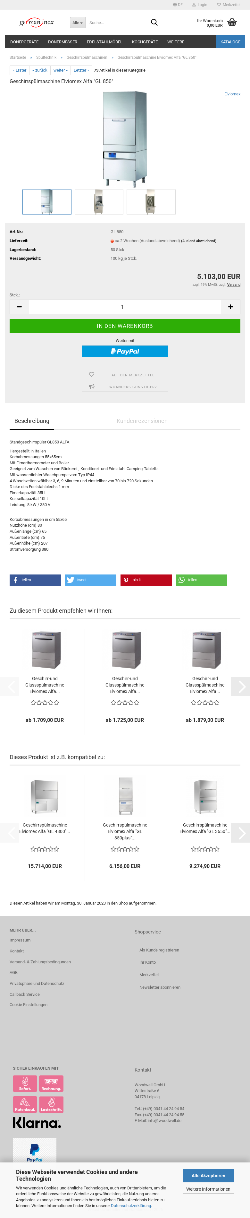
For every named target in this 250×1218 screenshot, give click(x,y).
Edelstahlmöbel (104, 41)
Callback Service (25, 994)
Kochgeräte (145, 41)
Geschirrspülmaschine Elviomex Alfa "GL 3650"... (204, 828)
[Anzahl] (125, 307)
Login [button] (199, 5)
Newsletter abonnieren (159, 987)
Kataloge (230, 41)
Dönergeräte (24, 41)
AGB (14, 972)
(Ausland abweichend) (198, 241)
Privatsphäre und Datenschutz (37, 983)
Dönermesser (62, 41)
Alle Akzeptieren (208, 1175)
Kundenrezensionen (142, 420)
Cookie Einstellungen (28, 1004)
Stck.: (15, 295)
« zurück (39, 70)
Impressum (20, 940)
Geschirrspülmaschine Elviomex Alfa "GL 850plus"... (125, 831)
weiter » (61, 70)
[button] (178, 5)
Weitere (175, 41)
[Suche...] (77, 22)
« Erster (19, 70)
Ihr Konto (147, 962)
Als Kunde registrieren (159, 950)
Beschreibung (31, 420)
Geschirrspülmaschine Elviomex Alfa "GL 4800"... (44, 828)
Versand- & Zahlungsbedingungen (40, 962)
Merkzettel (228, 5)
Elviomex (232, 94)
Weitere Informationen (208, 1189)
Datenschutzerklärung (131, 1205)
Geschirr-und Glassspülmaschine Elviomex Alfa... (44, 685)
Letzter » (81, 70)
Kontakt (17, 951)
